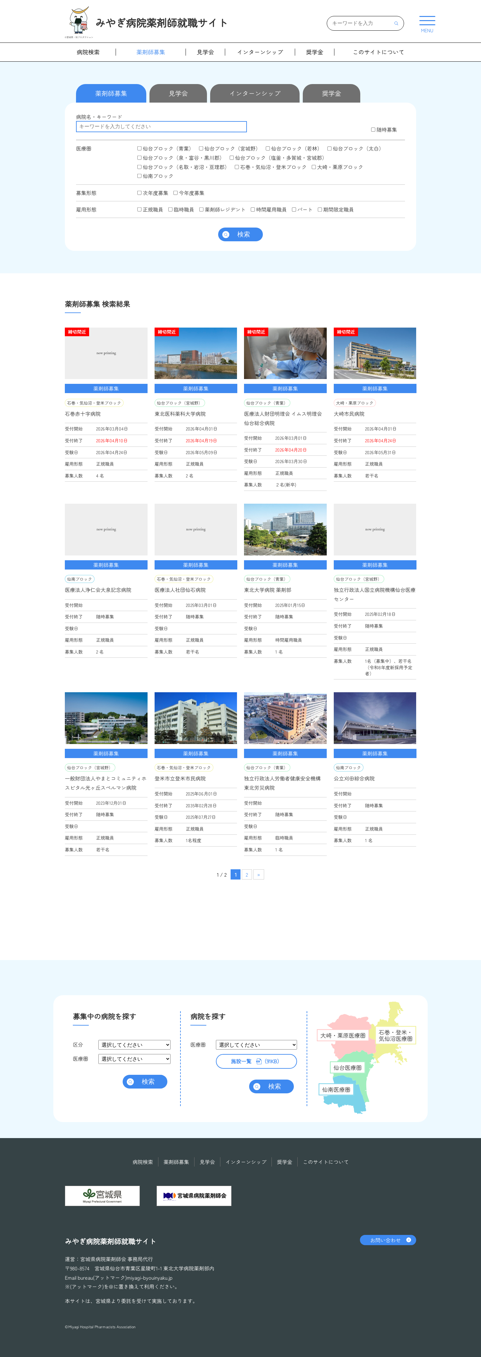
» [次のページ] (258, 874)
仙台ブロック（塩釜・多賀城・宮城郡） (278, 157)
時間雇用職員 (269, 209)
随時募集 (384, 129)
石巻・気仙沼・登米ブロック (271, 167)
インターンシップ (260, 52)
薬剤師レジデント (222, 209)
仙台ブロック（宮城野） (230, 148)
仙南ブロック (155, 176)
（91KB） (256, 1061)
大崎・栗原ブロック (337, 167)
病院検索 (88, 52)
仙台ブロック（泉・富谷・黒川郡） (181, 157)
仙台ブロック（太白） (355, 148)
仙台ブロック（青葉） (165, 148)
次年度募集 (152, 193)
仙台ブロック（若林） (294, 148)
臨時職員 (181, 209)
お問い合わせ (385, 1240)
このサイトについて (378, 52)
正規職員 (150, 209)
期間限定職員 (336, 209)
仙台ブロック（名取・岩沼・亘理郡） (183, 167)
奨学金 (314, 52)
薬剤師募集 (150, 52)
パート (302, 209)
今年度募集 (188, 193)
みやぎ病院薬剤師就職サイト (161, 22)
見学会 (205, 52)
